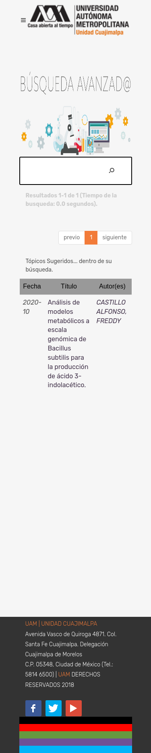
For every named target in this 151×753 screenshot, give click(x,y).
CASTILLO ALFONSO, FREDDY (111, 312)
